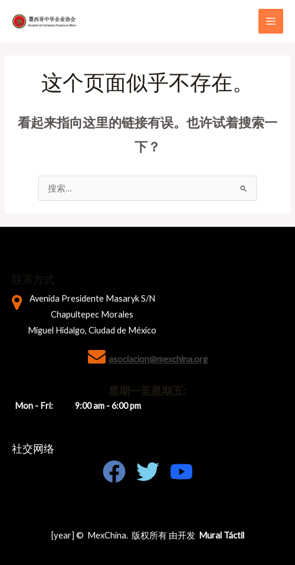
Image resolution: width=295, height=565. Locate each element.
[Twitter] (147, 471)
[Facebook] (114, 471)
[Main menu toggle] (270, 21)
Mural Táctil (221, 535)
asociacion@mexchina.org (158, 359)
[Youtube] (181, 471)
